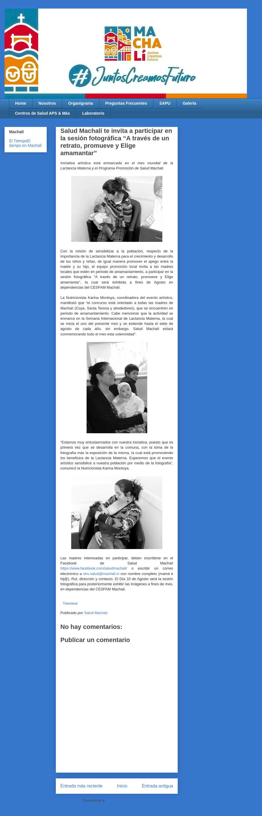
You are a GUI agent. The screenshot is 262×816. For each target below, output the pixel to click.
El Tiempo (18, 141)
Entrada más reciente (81, 785)
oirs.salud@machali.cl (101, 574)
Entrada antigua (157, 785)
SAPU (165, 103)
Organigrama (80, 103)
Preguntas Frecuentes (126, 103)
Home (20, 103)
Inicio (122, 785)
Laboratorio (93, 113)
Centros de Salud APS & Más (42, 113)
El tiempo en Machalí (25, 143)
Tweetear (70, 603)
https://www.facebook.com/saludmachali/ (93, 568)
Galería (189, 103)
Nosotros (47, 103)
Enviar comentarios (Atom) (128, 800)
